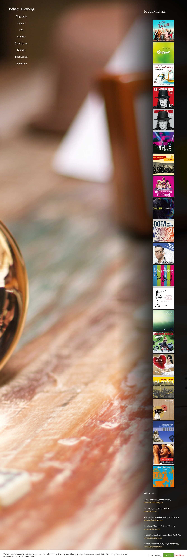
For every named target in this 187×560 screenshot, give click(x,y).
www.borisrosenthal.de (153, 547)
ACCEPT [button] (168, 555)
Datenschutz (21, 56)
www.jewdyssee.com (152, 529)
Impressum (21, 63)
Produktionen (21, 43)
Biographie (21, 16)
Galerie (21, 23)
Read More (179, 555)
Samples (21, 36)
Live (21, 29)
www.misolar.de (150, 511)
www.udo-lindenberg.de (153, 503)
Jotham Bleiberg (21, 9)
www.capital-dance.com (153, 520)
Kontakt (21, 50)
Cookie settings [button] (155, 555)
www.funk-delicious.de (153, 538)
